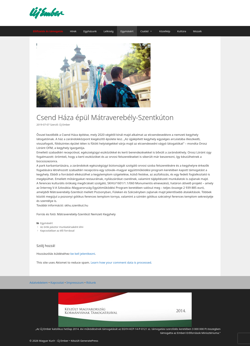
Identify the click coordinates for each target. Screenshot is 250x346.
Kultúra (181, 31)
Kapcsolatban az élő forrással (57, 230)
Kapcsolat (57, 283)
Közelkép (164, 31)
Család (148, 31)
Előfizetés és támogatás (48, 31)
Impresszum (75, 283)
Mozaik (197, 31)
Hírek (73, 31)
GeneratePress (89, 340)
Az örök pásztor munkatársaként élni (61, 227)
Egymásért (127, 31)
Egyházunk (90, 31)
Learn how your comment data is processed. (121, 262)
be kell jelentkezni (82, 254)
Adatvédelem (39, 283)
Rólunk (91, 283)
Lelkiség (109, 31)
